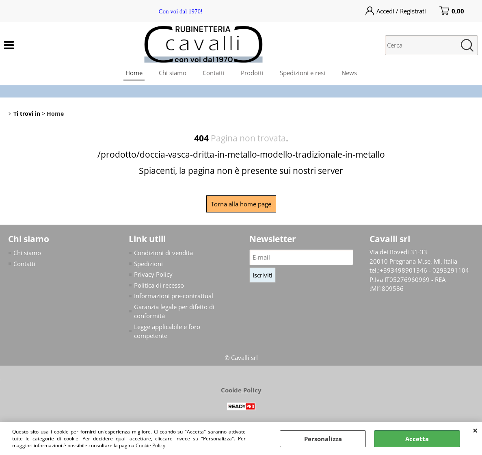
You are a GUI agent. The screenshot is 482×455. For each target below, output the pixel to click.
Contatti (214, 73)
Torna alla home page (241, 204)
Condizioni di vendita (163, 253)
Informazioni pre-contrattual (173, 296)
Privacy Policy (153, 274)
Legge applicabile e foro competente (167, 331)
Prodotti (252, 73)
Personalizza (323, 439)
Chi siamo (172, 73)
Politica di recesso (159, 285)
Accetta (417, 439)
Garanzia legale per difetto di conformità (174, 311)
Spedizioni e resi (302, 73)
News (349, 73)
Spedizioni (148, 264)
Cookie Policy (150, 445)
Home (134, 73)
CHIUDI (475, 430)
